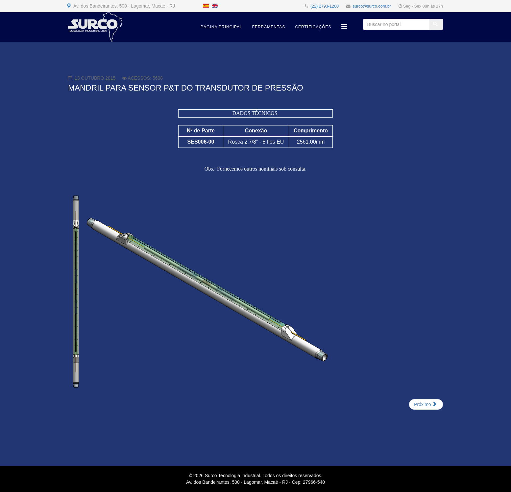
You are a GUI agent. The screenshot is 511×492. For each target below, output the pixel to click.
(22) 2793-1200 (324, 6)
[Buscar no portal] (396, 24)
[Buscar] (436, 24)
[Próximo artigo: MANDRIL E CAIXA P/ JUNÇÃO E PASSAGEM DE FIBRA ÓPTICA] (426, 404)
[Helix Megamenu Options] (344, 26)
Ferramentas (268, 27)
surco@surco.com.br (372, 6)
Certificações (313, 27)
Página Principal (221, 27)
